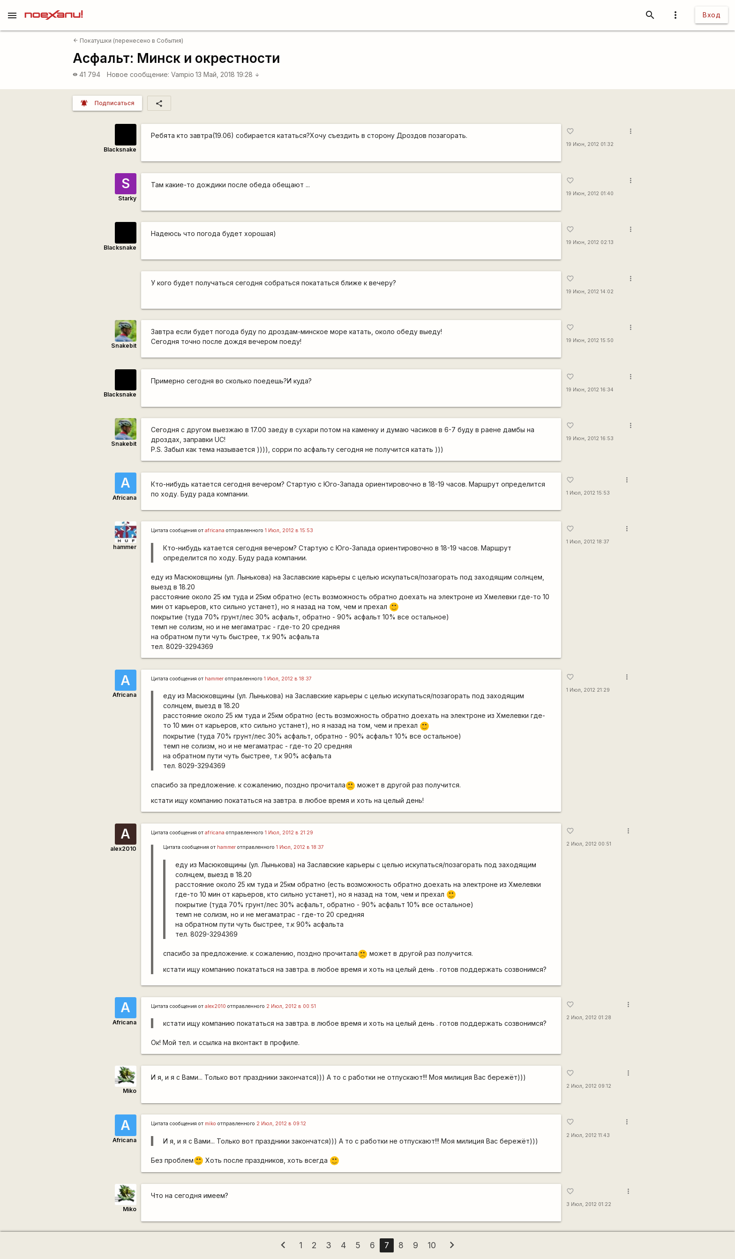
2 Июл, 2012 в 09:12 (281, 1124)
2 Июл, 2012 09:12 (588, 1086)
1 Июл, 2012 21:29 (588, 690)
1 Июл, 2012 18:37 (587, 542)
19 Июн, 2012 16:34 (590, 390)
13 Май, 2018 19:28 (227, 74)
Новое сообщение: (138, 74)
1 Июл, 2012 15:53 (588, 493)
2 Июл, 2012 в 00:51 (291, 1006)
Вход (711, 15)
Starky (127, 198)
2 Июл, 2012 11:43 (588, 1135)
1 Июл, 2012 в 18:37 (288, 679)
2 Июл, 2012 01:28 (588, 1018)
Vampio (182, 74)
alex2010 (123, 848)
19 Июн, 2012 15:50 (590, 340)
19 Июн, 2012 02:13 (590, 242)
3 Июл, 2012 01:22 (588, 1204)
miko (210, 1124)
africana (215, 530)
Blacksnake (120, 149)
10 (432, 1245)
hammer (124, 546)
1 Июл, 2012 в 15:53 (289, 530)
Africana (124, 497)
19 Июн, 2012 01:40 (590, 194)
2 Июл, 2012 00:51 (588, 844)
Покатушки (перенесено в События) (128, 40)
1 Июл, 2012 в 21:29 (289, 833)
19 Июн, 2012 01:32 (590, 144)
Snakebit (123, 345)
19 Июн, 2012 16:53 (590, 438)
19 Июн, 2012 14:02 (590, 292)
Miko (129, 1090)
